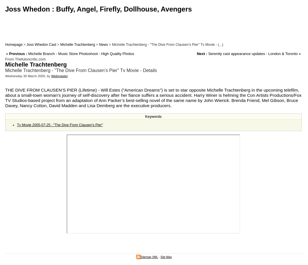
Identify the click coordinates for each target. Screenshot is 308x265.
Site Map (166, 257)
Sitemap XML (147, 257)
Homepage (13, 45)
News (103, 45)
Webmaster (59, 76)
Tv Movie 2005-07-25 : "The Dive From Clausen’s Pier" (60, 125)
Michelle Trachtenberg (77, 45)
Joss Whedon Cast (41, 45)
